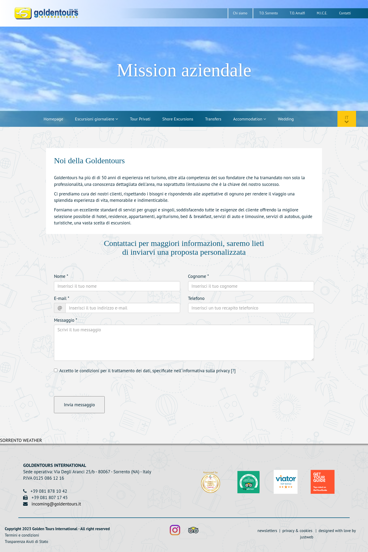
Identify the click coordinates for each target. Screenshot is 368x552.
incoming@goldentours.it (56, 504)
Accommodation (249, 119)
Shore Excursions (177, 119)
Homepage (53, 119)
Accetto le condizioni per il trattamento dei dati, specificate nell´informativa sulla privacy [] (145, 371)
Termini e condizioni (22, 535)
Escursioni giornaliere (96, 119)
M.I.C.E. (322, 13)
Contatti (345, 13)
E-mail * (61, 298)
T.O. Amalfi (297, 13)
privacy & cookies (296, 530)
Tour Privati (140, 119)
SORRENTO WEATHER (21, 440)
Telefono (196, 298)
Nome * (61, 276)
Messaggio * (65, 320)
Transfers (213, 119)
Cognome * (198, 276)
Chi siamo (240, 13)
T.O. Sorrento (268, 13)
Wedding (286, 119)
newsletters (267, 530)
